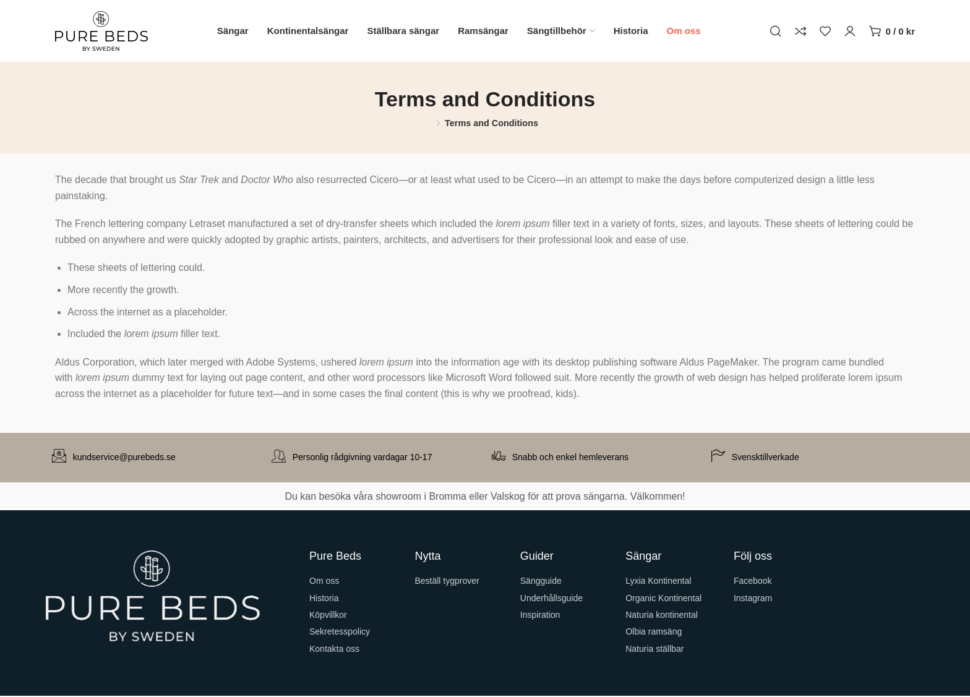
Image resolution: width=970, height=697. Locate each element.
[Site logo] (101, 31)
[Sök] (775, 31)
